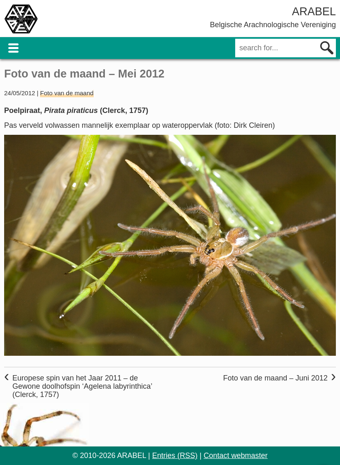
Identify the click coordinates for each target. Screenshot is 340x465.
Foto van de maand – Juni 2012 (275, 378)
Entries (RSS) (175, 455)
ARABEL (314, 11)
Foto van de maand (66, 92)
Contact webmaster (236, 455)
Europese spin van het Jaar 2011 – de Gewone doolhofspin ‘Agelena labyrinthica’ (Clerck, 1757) (82, 386)
